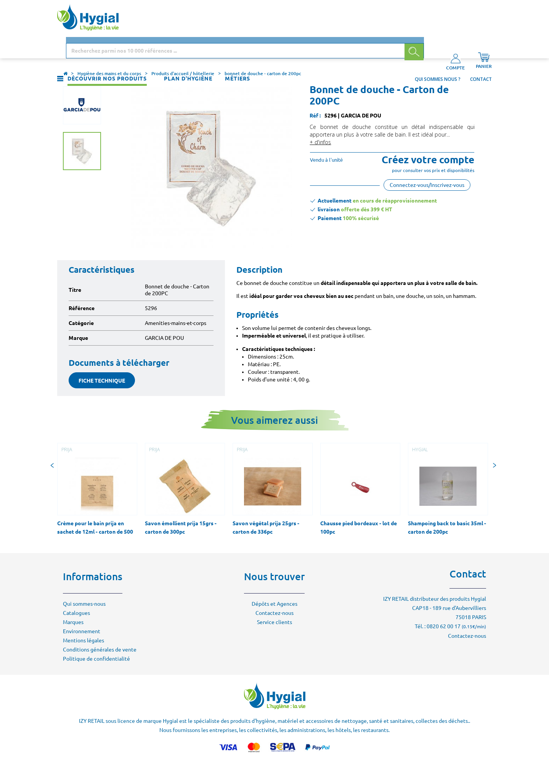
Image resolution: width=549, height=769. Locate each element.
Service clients (274, 622)
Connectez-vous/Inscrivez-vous (427, 185)
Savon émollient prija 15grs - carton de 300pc (181, 527)
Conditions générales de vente (99, 650)
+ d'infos (320, 142)
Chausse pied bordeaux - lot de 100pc (358, 527)
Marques (73, 622)
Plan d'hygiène (188, 47)
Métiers (237, 47)
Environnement (81, 631)
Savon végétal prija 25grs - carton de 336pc (266, 527)
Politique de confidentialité (96, 659)
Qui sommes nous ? (438, 48)
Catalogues (76, 613)
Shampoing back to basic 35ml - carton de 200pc (447, 527)
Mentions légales (83, 640)
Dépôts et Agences (274, 604)
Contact (481, 48)
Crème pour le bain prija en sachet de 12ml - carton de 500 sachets (95, 531)
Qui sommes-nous (84, 604)
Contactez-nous (274, 613)
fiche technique (102, 381)
